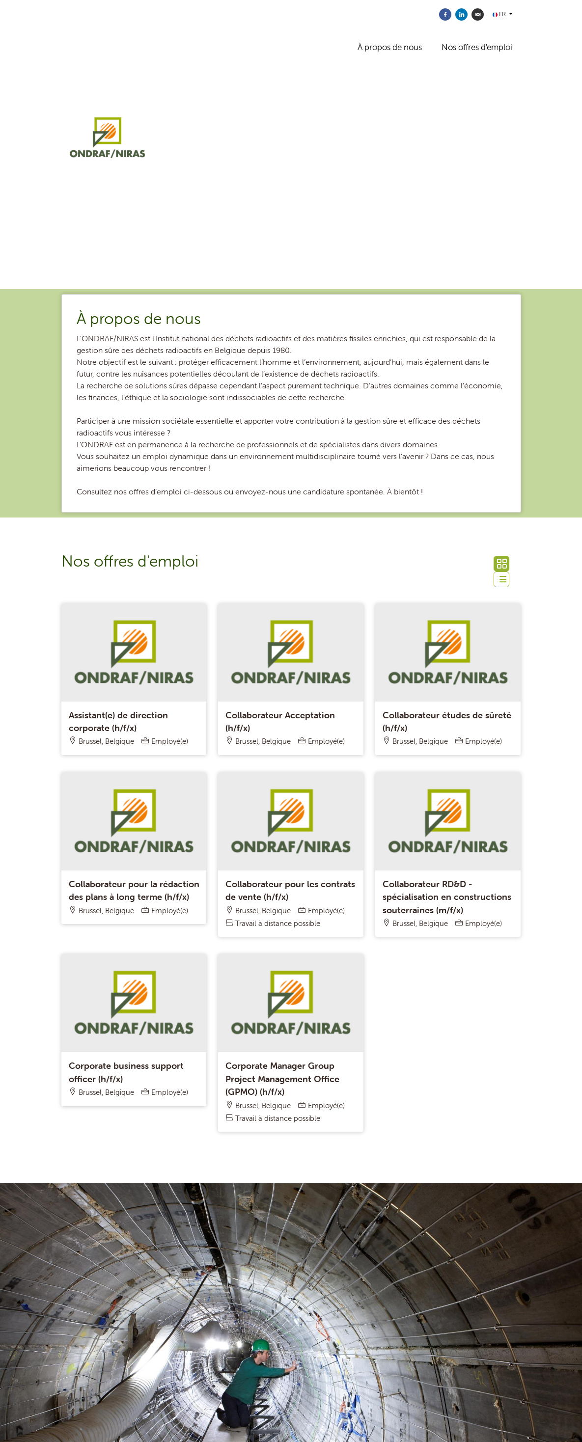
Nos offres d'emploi (477, 47)
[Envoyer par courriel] (477, 14)
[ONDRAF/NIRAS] (153, 145)
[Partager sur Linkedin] (461, 14)
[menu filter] (291, 0)
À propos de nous (390, 47)
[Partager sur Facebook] (445, 14)
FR (500, 14)
